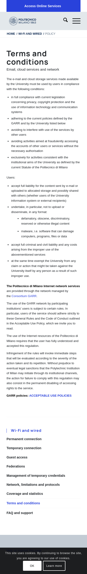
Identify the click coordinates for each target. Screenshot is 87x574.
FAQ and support (19, 513)
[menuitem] (42, 6)
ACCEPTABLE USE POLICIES (50, 395)
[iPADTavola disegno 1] (36, 21)
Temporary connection (23, 448)
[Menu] (74, 21)
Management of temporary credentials (35, 475)
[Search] (63, 21)
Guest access (16, 457)
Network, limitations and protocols (33, 484)
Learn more (54, 566)
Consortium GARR (24, 296)
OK (32, 566)
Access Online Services (42, 6)
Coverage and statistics (24, 494)
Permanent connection (24, 439)
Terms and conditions (23, 503)
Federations (15, 466)
